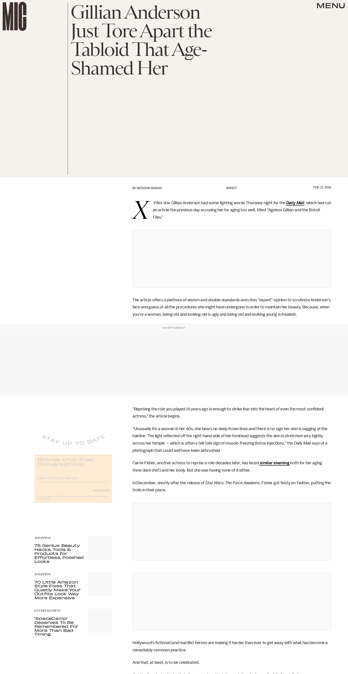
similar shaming (274, 463)
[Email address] (73, 481)
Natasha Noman (149, 188)
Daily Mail (295, 203)
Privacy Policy (43, 502)
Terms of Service (96, 500)
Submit (101, 493)
